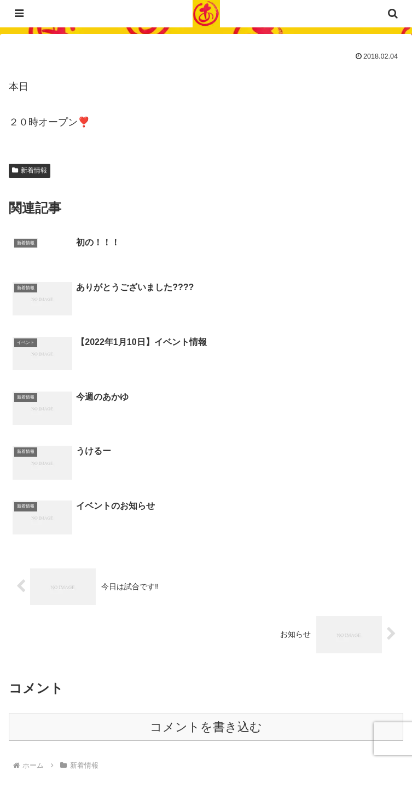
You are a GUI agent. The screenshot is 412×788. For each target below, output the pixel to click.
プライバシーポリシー (107, 753)
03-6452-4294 (103, 677)
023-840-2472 (83, 695)
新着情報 (29, 170)
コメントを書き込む (206, 573)
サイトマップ (305, 753)
